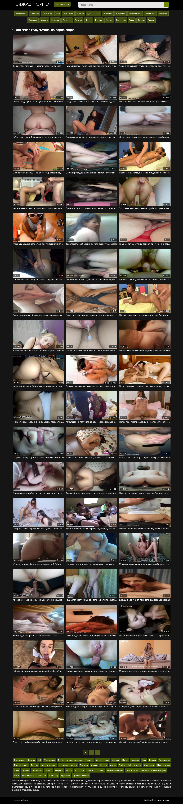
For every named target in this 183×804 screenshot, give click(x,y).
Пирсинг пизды (21, 765)
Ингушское (120, 14)
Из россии (79, 770)
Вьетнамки (121, 20)
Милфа (69, 770)
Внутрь (34, 765)
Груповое (65, 775)
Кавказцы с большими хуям (153, 770)
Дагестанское (93, 14)
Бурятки (78, 20)
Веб (39, 760)
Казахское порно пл (68, 765)
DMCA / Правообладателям (156, 800)
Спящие (31, 760)
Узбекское (32, 20)
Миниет (89, 760)
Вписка (152, 760)
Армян (113, 765)
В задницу (53, 775)
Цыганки (80, 14)
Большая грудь (102, 760)
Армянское (47, 14)
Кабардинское (135, 14)
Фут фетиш (49, 760)
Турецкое (34, 14)
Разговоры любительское (34, 775)
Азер (58, 14)
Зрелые (137, 765)
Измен (125, 760)
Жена (16, 775)
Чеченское (107, 14)
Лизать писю (132, 770)
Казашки (44, 20)
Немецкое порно (115, 770)
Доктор (115, 760)
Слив (144, 760)
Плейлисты (62, 4)
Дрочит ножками (81, 775)
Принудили (19, 760)
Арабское (163, 14)
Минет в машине (48, 765)
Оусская (25, 770)
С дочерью (149, 765)
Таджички (67, 20)
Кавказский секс (21, 800)
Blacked (103, 765)
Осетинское (150, 14)
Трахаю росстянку (95, 770)
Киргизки (55, 20)
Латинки (141, 20)
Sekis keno (37, 770)
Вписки (151, 20)
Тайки (131, 20)
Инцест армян (163, 765)
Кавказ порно (31, 4)
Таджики (84, 765)
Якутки (89, 20)
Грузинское (68, 14)
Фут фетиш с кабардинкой (70, 760)
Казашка (135, 760)
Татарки (98, 20)
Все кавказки (21, 14)
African (94, 765)
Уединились (164, 760)
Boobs (122, 765)
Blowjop (48, 770)
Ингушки (59, 770)
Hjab (129, 765)
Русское (109, 20)
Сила (16, 770)
